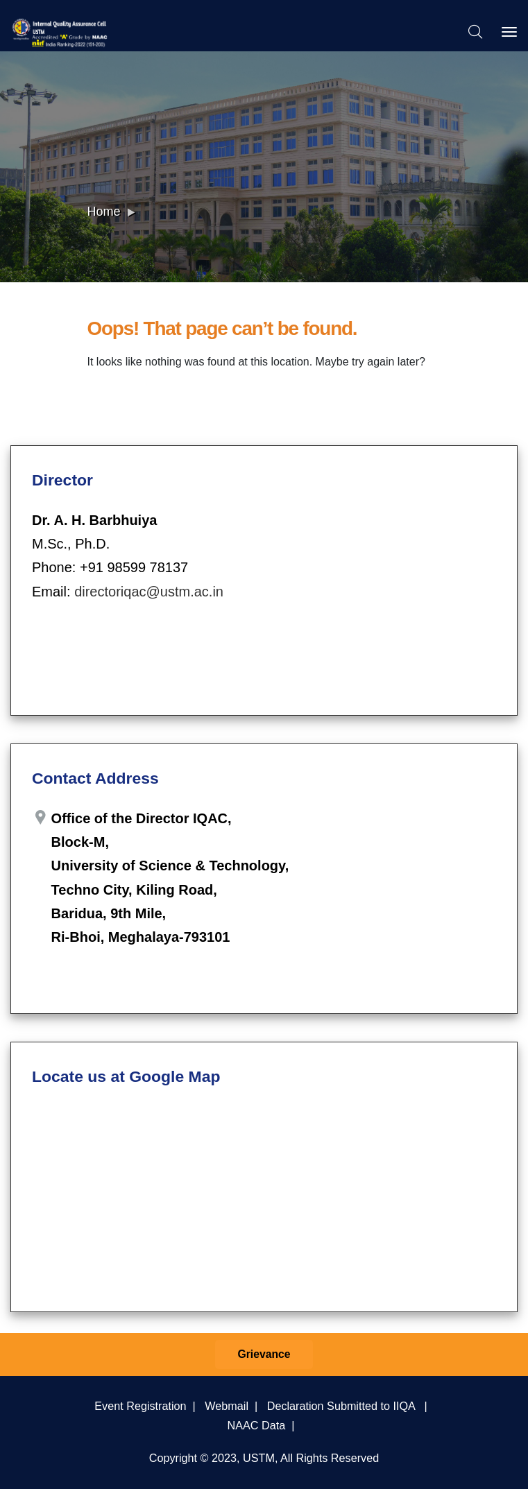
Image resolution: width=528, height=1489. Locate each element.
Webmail (226, 1406)
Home (104, 211)
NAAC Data (257, 1425)
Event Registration (140, 1406)
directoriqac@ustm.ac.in (148, 591)
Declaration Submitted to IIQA (341, 1406)
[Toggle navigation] (509, 31)
